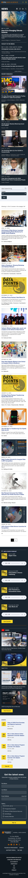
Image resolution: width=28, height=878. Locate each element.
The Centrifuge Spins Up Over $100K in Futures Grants (12, 151)
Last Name (4, 790)
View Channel (7, 710)
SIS (14, 866)
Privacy (14, 870)
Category (4, 191)
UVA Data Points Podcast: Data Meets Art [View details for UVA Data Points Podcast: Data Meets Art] (13, 297)
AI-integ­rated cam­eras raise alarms (11, 49)
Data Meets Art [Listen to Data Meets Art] (13, 607)
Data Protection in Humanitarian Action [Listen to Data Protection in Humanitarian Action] (15, 590)
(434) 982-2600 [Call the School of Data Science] (14, 842)
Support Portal (11, 850)
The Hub (19, 850)
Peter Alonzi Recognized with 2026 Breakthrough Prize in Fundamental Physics (13, 179)
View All (7, 766)
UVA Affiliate (8, 814)
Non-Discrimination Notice (14, 857)
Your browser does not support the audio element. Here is (14, 563)
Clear (4, 197)
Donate (21, 847)
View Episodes (7, 621)
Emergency (14, 864)
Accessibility (14, 861)
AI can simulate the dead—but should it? (12, 66)
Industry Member (9, 816)
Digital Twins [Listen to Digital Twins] (12, 555)
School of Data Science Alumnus (13, 811)
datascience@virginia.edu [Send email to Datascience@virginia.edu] (14, 840)
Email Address (14, 796)
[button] (26, 2)
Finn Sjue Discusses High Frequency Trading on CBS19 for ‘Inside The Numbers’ (13, 96)
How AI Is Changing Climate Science (11, 31)
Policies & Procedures (11, 847)
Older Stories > (18, 71)
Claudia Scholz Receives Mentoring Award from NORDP (12, 124)
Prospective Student (10, 809)
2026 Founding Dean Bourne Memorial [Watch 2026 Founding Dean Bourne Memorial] (10, 706)
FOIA (14, 868)
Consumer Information (14, 859)
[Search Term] (14, 188)
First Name (4, 783)
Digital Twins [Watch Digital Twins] (4, 668)
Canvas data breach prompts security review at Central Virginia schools (13, 58)
